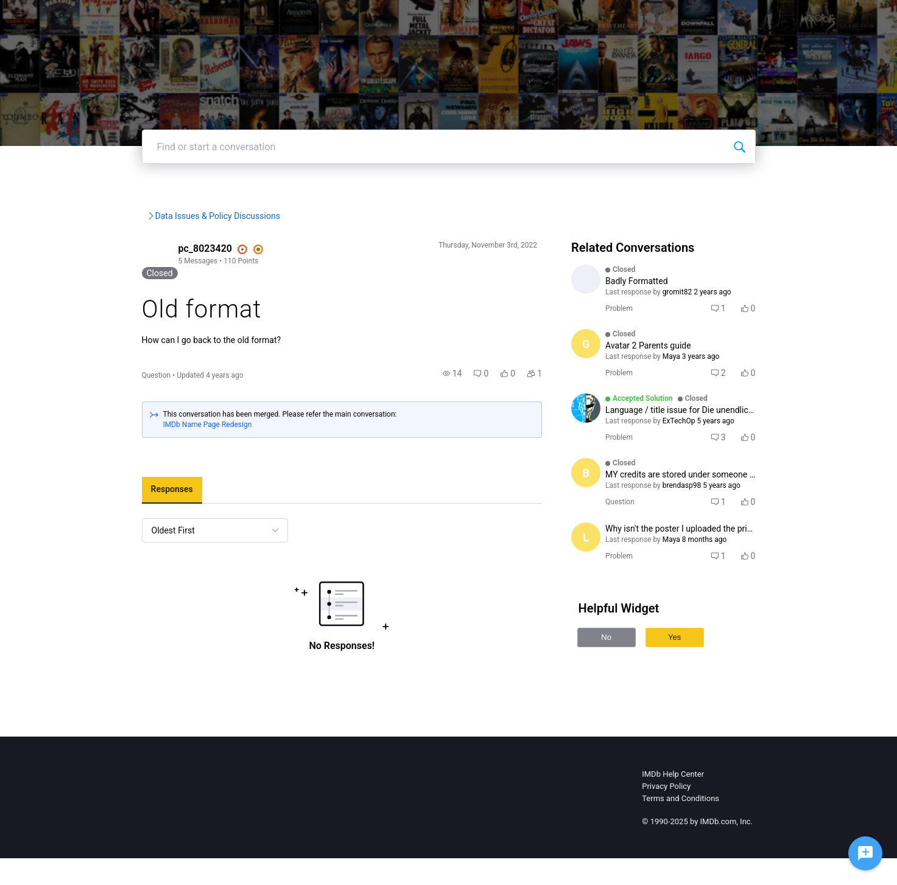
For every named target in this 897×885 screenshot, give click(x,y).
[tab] (120, 517)
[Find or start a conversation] (791, 183)
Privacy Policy (666, 812)
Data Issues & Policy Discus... (299, 252)
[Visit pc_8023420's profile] (104, 291)
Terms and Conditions (680, 825)
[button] (473, 400)
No (627, 673)
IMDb (497, 18)
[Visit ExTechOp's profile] (606, 444)
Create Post (725, 18)
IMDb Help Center (673, 800)
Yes (695, 673)
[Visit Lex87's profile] (606, 573)
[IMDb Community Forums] (128, 18)
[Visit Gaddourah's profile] (606, 380)
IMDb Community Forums (138, 252)
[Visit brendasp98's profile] (606, 509)
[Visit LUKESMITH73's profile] (606, 315)
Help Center (609, 18)
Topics (667, 18)
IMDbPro (546, 18)
